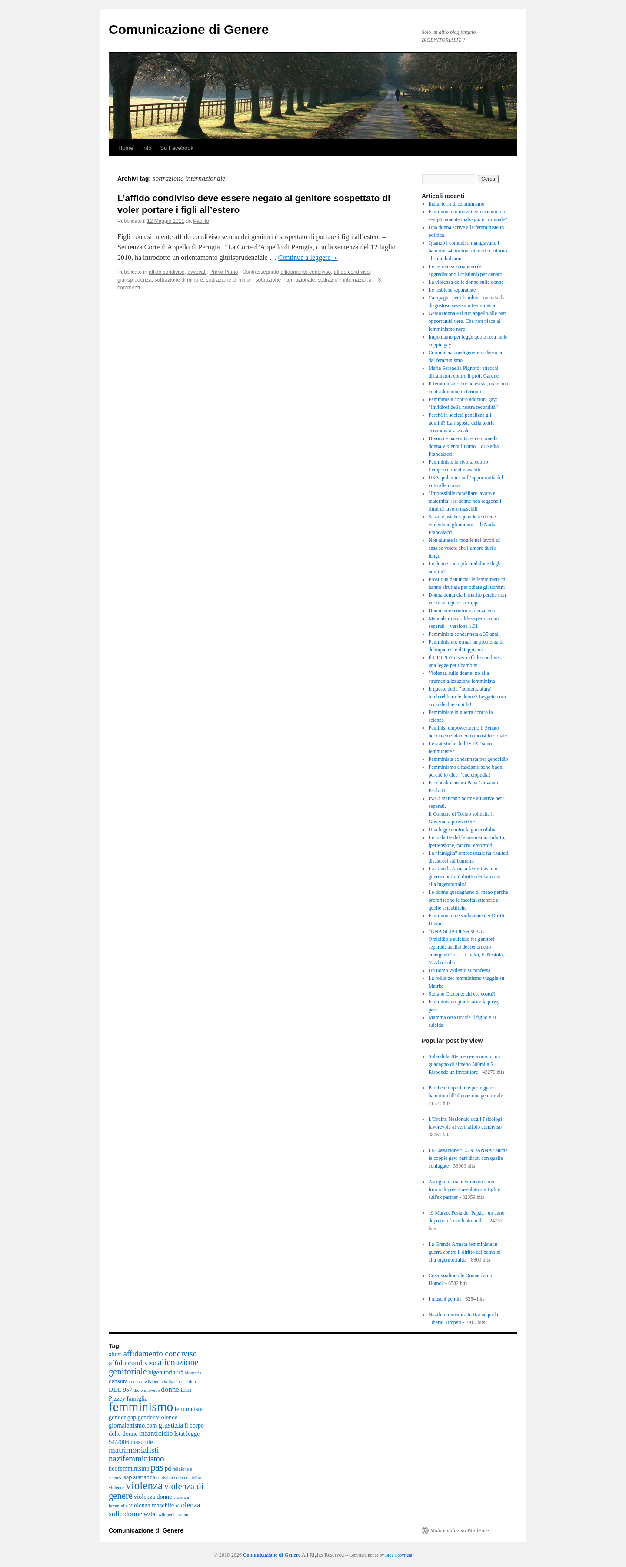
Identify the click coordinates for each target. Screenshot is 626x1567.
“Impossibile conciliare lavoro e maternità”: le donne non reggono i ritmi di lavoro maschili (465, 501)
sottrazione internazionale (285, 280)
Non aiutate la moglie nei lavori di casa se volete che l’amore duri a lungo (464, 548)
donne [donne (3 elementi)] (170, 1389)
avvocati (196, 272)
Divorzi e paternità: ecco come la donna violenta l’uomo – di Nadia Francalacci (464, 446)
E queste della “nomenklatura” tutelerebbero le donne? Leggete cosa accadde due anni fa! (467, 696)
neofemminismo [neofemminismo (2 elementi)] (129, 1468)
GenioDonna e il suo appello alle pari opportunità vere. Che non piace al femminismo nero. (467, 321)
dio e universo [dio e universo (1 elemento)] (146, 1390)
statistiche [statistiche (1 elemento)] (165, 1477)
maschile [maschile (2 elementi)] (141, 1441)
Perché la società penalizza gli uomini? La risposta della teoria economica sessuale (462, 423)
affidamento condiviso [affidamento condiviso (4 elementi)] (160, 1353)
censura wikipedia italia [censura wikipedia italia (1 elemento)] (151, 1381)
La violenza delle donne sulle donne (466, 282)
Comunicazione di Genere (189, 29)
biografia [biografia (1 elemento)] (193, 1373)
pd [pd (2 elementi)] (168, 1468)
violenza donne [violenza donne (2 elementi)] (153, 1496)
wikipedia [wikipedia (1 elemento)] (168, 1514)
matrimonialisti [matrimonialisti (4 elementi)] (134, 1449)
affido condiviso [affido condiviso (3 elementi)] (132, 1363)
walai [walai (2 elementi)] (150, 1514)
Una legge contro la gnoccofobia (463, 830)
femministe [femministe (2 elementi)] (188, 1408)
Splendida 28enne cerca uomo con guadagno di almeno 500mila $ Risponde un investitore (464, 1064)
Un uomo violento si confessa (460, 970)
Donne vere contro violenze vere (463, 611)
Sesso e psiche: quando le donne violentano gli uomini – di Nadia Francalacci (462, 524)
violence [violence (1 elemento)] (116, 1487)
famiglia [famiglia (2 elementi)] (137, 1398)
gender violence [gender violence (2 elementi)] (158, 1417)
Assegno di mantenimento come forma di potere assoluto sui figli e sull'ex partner (464, 1189)
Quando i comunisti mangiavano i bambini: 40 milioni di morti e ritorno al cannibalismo (468, 251)
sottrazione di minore (178, 280)
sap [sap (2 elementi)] (127, 1477)
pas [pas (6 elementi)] (157, 1467)
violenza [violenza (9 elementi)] (144, 1485)
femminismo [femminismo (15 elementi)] (141, 1407)
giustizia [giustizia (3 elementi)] (171, 1425)
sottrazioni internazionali (346, 280)
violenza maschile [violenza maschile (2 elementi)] (151, 1505)
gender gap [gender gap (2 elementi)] (123, 1417)
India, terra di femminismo (457, 204)
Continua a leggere (308, 257)
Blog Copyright (399, 1555)
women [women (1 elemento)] (185, 1514)
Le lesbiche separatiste (452, 290)
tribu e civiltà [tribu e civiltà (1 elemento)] (188, 1477)
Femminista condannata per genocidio (468, 759)
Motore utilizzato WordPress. (460, 1530)
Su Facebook (176, 148)
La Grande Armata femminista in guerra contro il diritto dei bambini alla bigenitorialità (465, 876)
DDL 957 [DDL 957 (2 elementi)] (120, 1389)
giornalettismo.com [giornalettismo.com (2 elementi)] (133, 1425)
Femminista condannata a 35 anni (464, 634)
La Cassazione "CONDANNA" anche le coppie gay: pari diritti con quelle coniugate (468, 1158)
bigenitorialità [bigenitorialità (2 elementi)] (165, 1372)
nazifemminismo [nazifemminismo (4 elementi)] (136, 1458)
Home (125, 148)
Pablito (201, 221)
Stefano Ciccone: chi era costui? (462, 994)
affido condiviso (167, 272)
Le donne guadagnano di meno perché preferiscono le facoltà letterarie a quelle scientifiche (468, 900)
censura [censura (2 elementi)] (118, 1381)
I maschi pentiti (445, 1299)
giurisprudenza (134, 280)
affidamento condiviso (305, 272)
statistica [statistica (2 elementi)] (144, 1477)
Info (147, 148)
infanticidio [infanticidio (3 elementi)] (156, 1433)
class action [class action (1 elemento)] (185, 1381)
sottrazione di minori (229, 280)
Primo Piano (224, 272)
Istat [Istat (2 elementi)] (179, 1433)
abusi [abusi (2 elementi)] (115, 1354)
